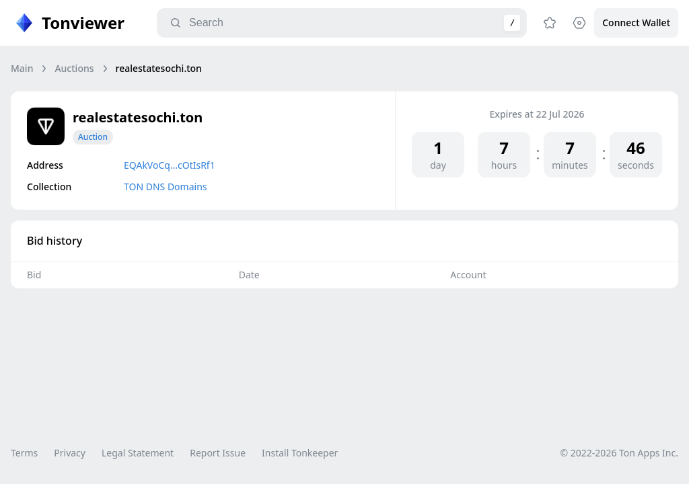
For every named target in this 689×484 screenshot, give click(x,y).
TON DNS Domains (165, 186)
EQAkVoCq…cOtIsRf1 (169, 165)
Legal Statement (138, 452)
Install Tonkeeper (300, 452)
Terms (24, 452)
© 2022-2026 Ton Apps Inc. (619, 452)
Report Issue (218, 452)
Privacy (69, 452)
